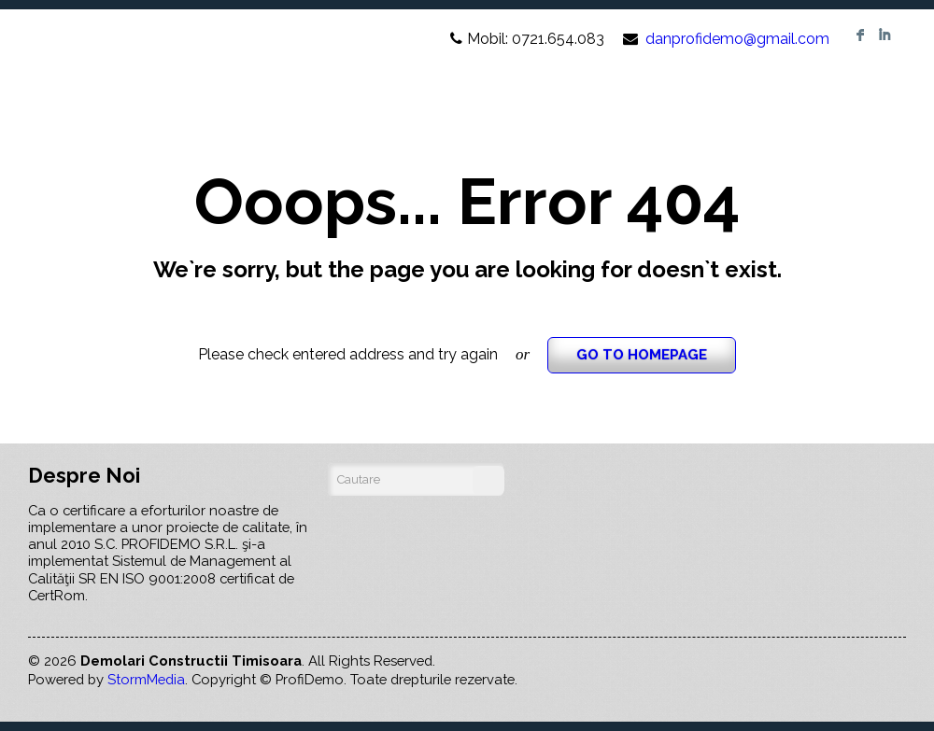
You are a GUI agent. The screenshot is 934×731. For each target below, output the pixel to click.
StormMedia (146, 679)
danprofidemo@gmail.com (737, 39)
